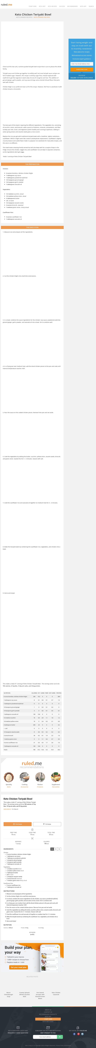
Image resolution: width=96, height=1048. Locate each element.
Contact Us (48, 1012)
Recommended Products (48, 1014)
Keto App (48, 1016)
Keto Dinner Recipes (42, 17)
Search (91, 4)
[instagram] (82, 1034)
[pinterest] (78, 1034)
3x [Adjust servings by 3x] (59, 849)
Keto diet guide (48, 1021)
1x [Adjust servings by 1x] (52, 849)
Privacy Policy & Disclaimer (63, 1045)
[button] (4, 809)
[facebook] (74, 1034)
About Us (48, 1010)
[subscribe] (60, 1037)
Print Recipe (17, 824)
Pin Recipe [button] (47, 824)
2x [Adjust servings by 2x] (56, 849)
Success (62, 4)
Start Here (32, 4)
